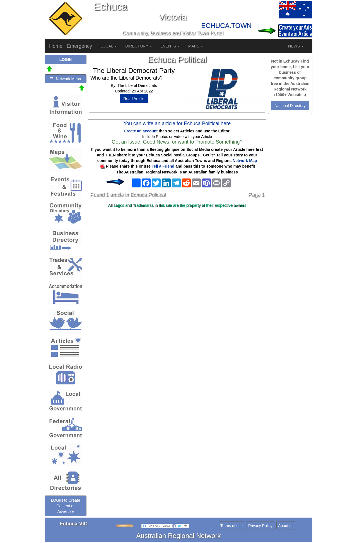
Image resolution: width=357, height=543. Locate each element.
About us (285, 525)
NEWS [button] (296, 46)
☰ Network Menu (65, 79)
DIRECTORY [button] (138, 46)
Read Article (133, 98)
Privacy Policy (260, 525)
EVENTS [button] (170, 46)
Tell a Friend (163, 166)
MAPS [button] (195, 46)
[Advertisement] (177, 254)
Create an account (141, 131)
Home (55, 46)
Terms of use (231, 525)
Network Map (245, 160)
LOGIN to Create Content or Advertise (65, 506)
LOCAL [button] (108, 46)
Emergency (79, 46)
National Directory (289, 105)
